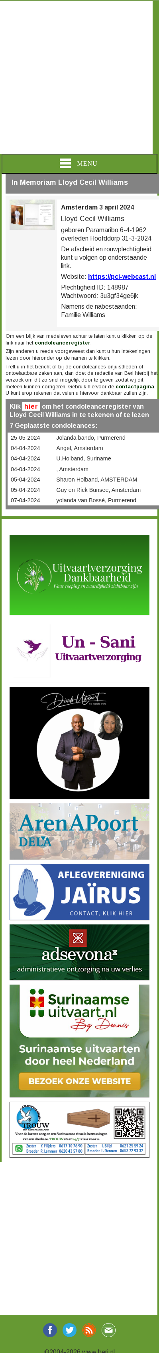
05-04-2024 (25, 479)
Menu (78, 163)
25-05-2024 (25, 438)
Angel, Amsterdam (79, 448)
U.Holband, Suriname (83, 458)
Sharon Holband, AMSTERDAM (96, 479)
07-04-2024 (25, 500)
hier (31, 406)
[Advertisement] (76, 77)
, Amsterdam (72, 469)
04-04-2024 (25, 448)
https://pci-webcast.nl (122, 276)
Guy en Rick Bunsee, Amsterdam (98, 490)
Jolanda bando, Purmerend (91, 438)
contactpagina (135, 387)
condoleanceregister (62, 343)
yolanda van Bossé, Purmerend (96, 500)
